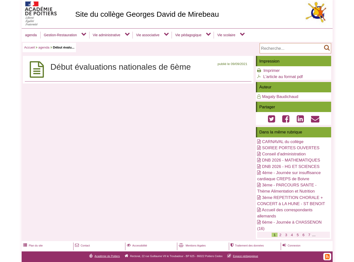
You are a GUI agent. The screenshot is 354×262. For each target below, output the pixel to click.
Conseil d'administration (284, 154)
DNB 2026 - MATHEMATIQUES (291, 160)
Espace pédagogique (245, 256)
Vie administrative (106, 35)
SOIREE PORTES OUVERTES (290, 148)
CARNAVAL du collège (283, 141)
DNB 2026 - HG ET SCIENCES (291, 166)
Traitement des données (247, 245)
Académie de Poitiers (107, 256)
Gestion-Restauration (60, 35)
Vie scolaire (226, 35)
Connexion (290, 245)
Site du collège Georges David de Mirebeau (147, 14)
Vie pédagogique (188, 35)
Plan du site (32, 245)
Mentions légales (192, 245)
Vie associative (147, 35)
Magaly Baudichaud (280, 96)
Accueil (29, 47)
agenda (31, 35)
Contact (82, 245)
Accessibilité (136, 245)
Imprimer (272, 70)
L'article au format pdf (283, 76)
